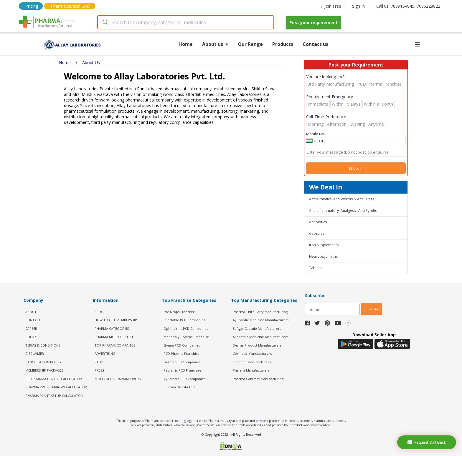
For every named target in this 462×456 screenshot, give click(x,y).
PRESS (99, 370)
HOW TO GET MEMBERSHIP (116, 320)
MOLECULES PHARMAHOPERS (118, 379)
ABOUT (31, 311)
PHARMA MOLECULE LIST (114, 336)
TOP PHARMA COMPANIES (115, 345)
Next (356, 168)
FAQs (99, 362)
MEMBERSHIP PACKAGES (44, 370)
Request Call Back (426, 442)
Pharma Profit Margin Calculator (56, 387)
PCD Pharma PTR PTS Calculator (53, 379)
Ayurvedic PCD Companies (184, 379)
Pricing (31, 6)
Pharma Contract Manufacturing (258, 379)
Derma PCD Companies (182, 362)
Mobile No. (315, 134)
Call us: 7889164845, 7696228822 (408, 6)
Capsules (316, 233)
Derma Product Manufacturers (257, 345)
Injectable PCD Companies (184, 320)
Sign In (358, 6)
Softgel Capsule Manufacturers (257, 328)
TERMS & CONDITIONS (42, 345)
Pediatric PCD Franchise (182, 370)
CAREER (31, 328)
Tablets (315, 267)
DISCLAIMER (34, 353)
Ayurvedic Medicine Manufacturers (260, 320)
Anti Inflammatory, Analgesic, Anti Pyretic (343, 210)
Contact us (315, 44)
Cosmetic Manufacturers (252, 353)
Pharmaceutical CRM (70, 6)
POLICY (31, 336)
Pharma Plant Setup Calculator (54, 395)
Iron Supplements (324, 244)
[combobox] (185, 22)
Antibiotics (318, 221)
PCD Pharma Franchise (181, 353)
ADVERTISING (105, 353)
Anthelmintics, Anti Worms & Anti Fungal (342, 199)
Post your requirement (313, 22)
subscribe (371, 309)
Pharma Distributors (179, 387)
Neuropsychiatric (323, 256)
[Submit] (105, 22)
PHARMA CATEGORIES (112, 328)
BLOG (99, 311)
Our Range (250, 44)
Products (282, 44)
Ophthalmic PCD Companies (186, 328)
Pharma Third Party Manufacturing (260, 311)
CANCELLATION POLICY (43, 362)
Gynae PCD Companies (182, 345)
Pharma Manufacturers (251, 370)
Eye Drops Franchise (180, 311)
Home (186, 44)
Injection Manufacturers (252, 362)
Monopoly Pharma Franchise (186, 336)
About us (215, 44)
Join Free (331, 6)
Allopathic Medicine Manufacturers (260, 336)
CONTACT (33, 320)
